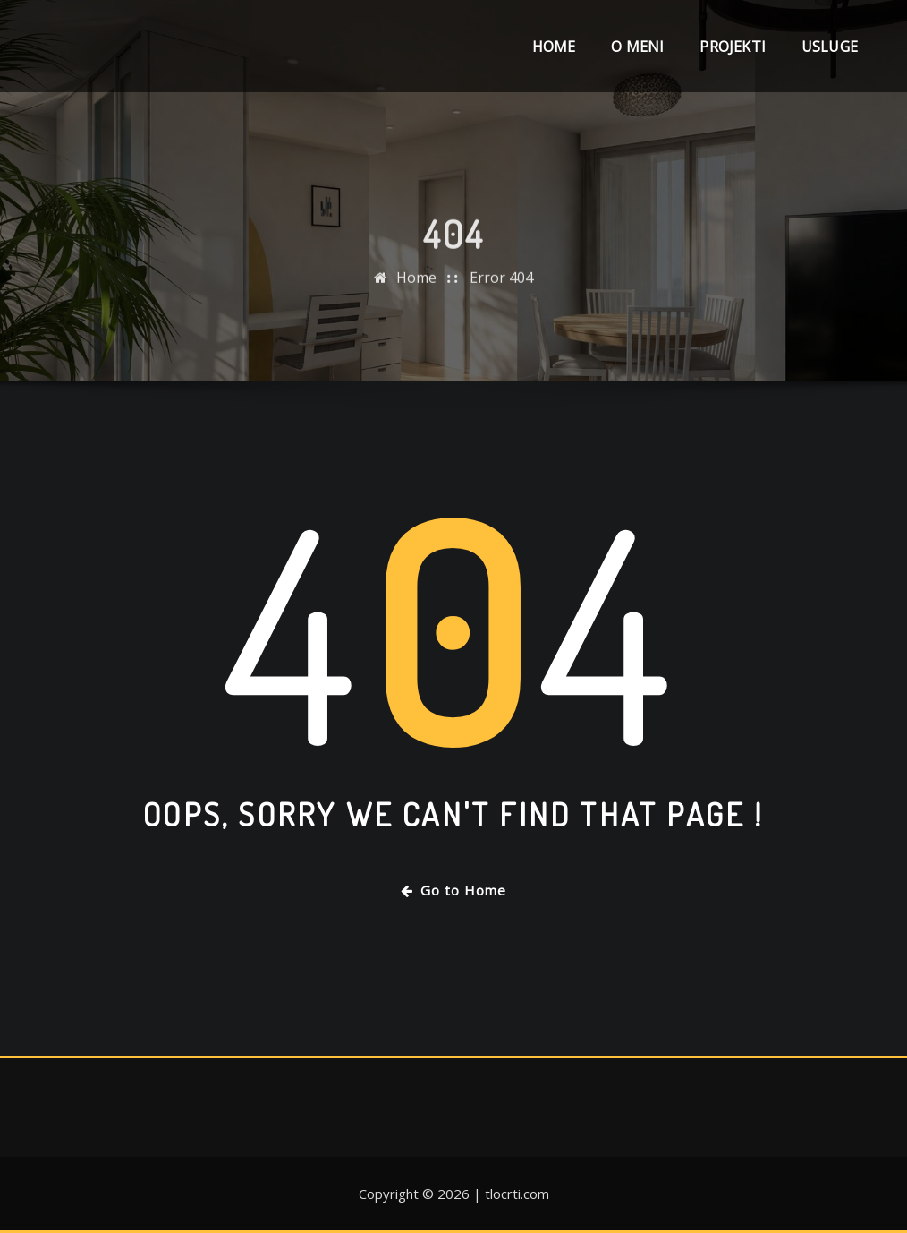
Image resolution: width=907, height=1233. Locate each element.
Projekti (732, 46)
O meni (637, 46)
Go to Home (453, 890)
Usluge (829, 46)
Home (554, 46)
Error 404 (501, 308)
